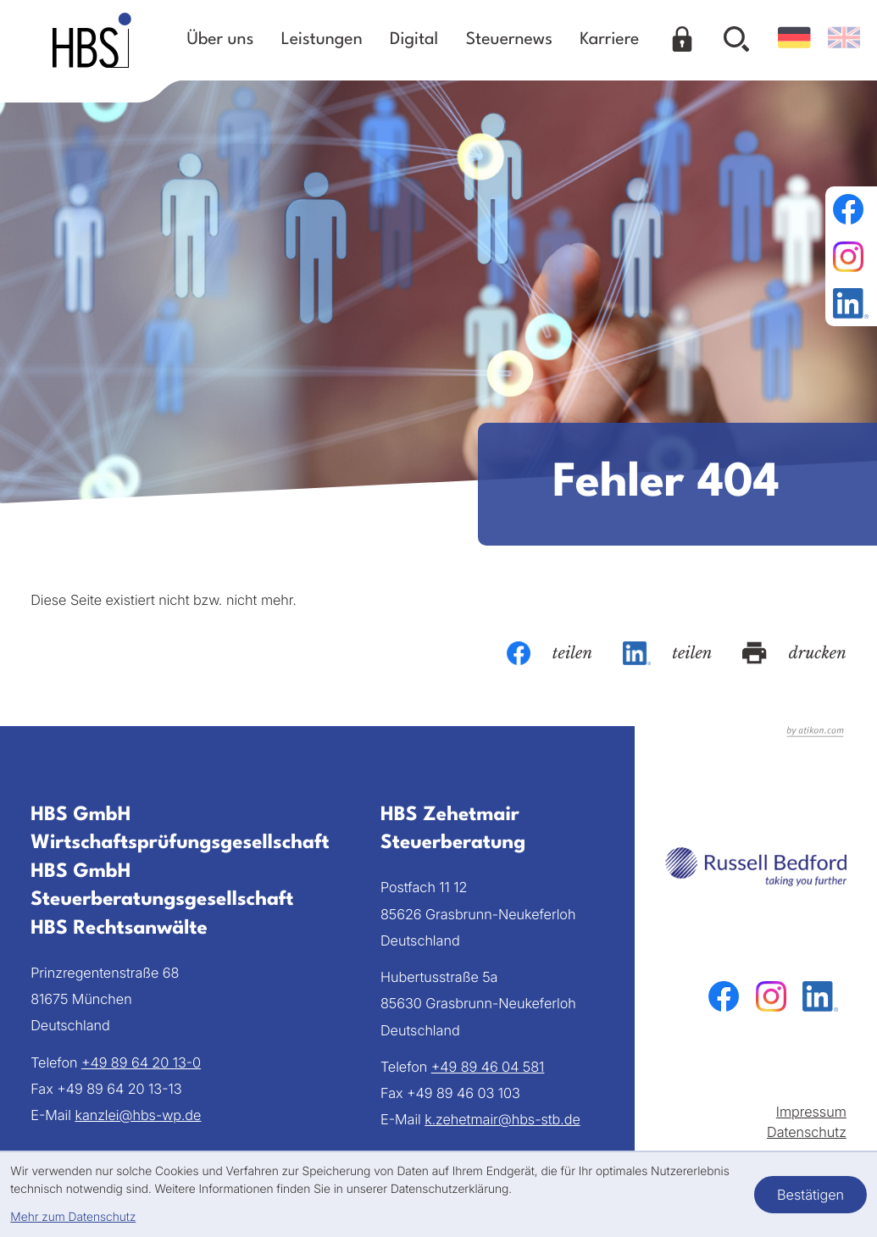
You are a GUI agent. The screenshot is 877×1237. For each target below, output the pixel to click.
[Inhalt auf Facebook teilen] (549, 653)
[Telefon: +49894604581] (488, 1067)
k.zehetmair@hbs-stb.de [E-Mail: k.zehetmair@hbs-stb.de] (502, 1119)
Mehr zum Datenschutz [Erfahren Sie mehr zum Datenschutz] (73, 1217)
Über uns (220, 39)
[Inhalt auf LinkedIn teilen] (667, 653)
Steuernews (509, 39)
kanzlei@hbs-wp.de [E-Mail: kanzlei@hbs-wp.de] (138, 1115)
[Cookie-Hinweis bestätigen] (810, 1194)
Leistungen (322, 39)
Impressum (811, 1111)
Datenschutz (806, 1131)
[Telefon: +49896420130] (141, 1063)
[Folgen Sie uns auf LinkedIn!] (851, 303)
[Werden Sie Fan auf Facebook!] (851, 209)
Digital (414, 39)
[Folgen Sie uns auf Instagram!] (851, 256)
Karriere (609, 39)
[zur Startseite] (92, 40)
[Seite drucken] (794, 653)
